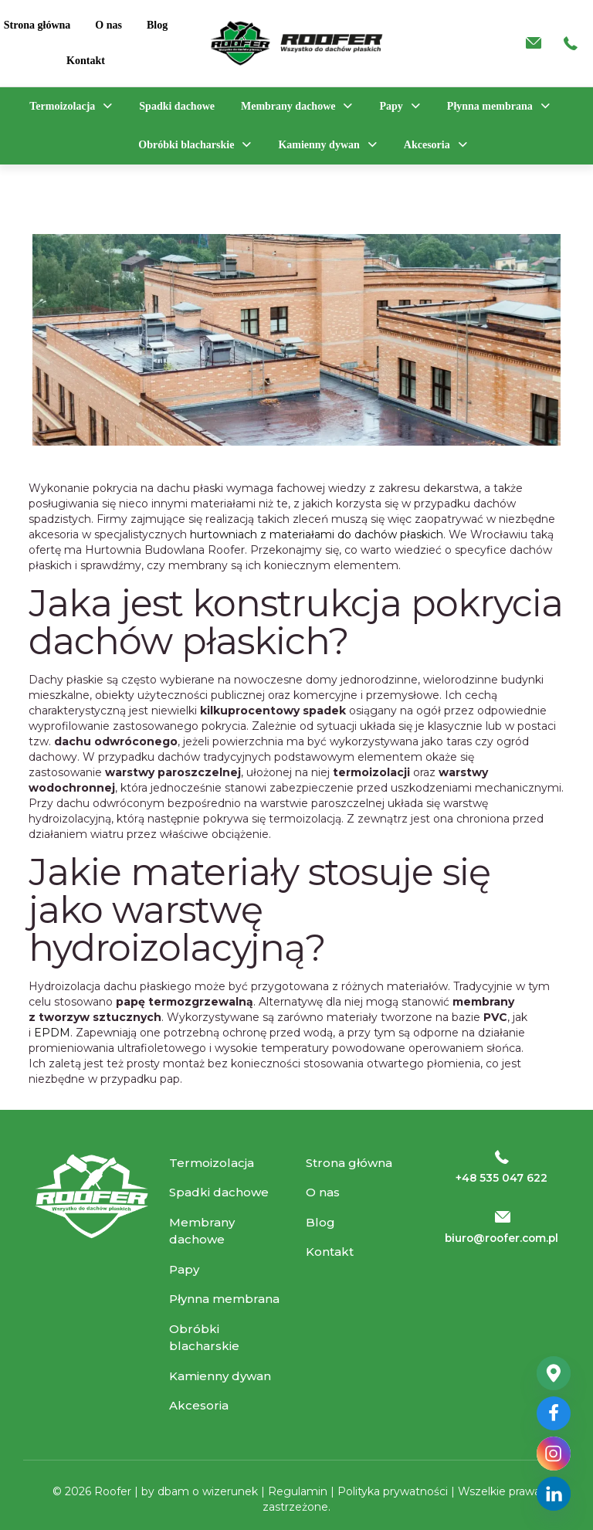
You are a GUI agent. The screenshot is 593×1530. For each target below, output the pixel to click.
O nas (323, 1192)
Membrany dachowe (202, 1231)
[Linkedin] (554, 1494)
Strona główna (349, 1162)
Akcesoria (199, 1405)
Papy (184, 1269)
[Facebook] (554, 1413)
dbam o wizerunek (209, 1491)
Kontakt (330, 1251)
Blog (320, 1222)
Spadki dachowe (219, 1192)
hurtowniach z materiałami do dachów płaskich (316, 534)
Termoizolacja (211, 1162)
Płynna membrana (224, 1298)
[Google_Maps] (554, 1373)
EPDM (52, 1033)
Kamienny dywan (220, 1376)
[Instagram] (554, 1454)
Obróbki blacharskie (204, 1337)
